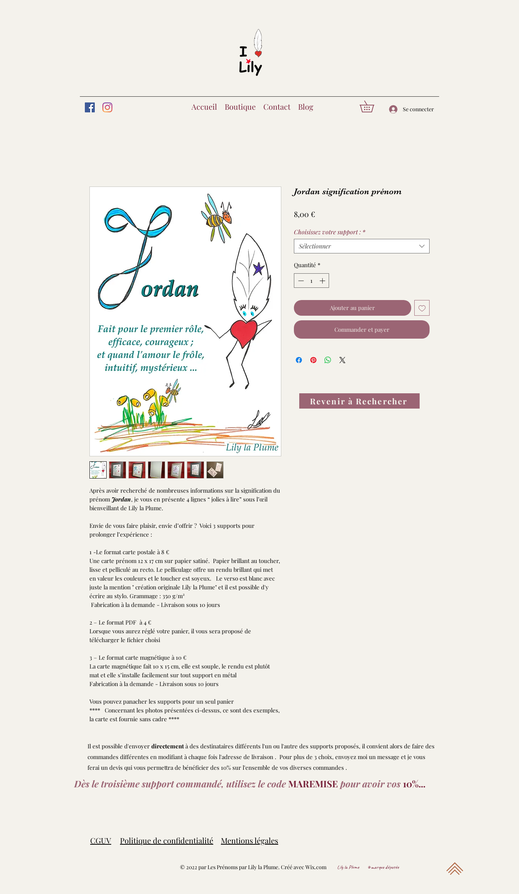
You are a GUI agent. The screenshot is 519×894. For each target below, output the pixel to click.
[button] (372, 106)
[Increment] (323, 281)
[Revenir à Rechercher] (359, 401)
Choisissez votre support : (329, 232)
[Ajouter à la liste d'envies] (422, 308)
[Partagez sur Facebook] (298, 360)
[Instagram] (107, 107)
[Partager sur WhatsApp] (327, 360)
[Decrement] (300, 281)
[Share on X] (342, 360)
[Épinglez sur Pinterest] (313, 360)
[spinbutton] (311, 281)
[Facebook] (90, 107)
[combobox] (362, 246)
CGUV (100, 840)
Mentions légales (249, 840)
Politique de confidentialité (166, 840)
